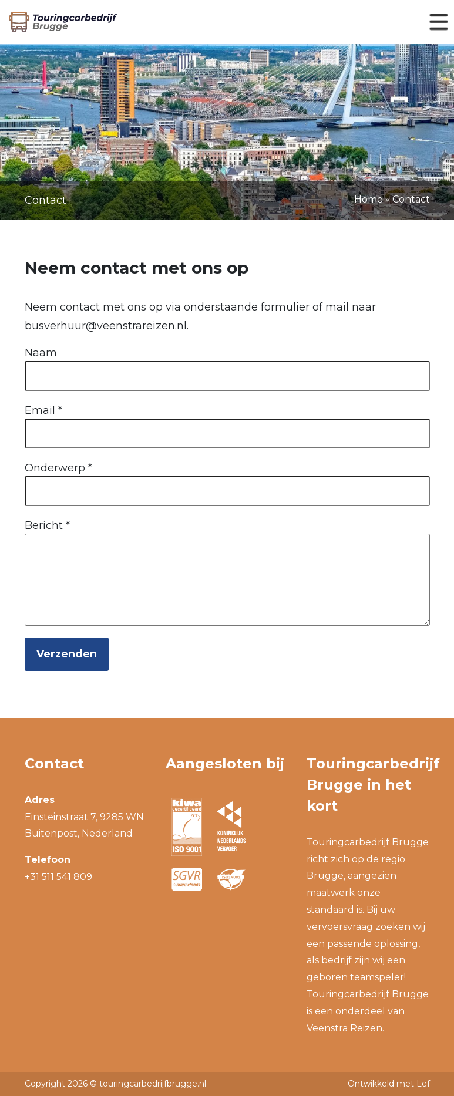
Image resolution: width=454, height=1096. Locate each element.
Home (368, 199)
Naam (41, 352)
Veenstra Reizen (344, 1028)
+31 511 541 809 (58, 876)
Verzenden (66, 654)
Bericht (47, 525)
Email (43, 410)
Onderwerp (58, 467)
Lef (423, 1083)
